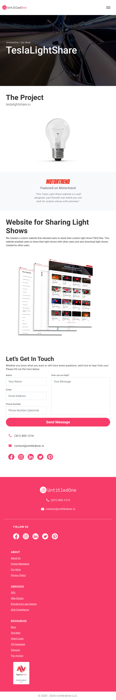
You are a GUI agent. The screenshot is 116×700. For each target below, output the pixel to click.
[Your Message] (80, 396)
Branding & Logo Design (24, 604)
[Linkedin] (31, 456)
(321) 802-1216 (24, 435)
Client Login (17, 638)
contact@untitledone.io (29, 445)
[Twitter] (40, 456)
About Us (16, 558)
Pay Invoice (17, 655)
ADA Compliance (20, 609)
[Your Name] (26, 381)
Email (8, 389)
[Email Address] (26, 396)
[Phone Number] (26, 410)
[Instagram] (21, 456)
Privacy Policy (18, 575)
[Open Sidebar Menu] (108, 7)
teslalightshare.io (18, 104)
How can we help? (60, 375)
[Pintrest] (50, 456)
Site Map (15, 632)
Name (9, 375)
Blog (13, 627)
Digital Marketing (20, 563)
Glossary (15, 650)
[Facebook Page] (11, 456)
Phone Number (13, 404)
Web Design (17, 598)
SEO (13, 592)
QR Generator (18, 644)
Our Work (16, 569)
